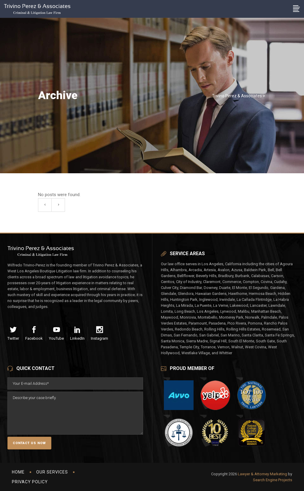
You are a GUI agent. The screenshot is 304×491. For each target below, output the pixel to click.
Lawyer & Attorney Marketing (262, 474)
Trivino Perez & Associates (237, 96)
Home (18, 472)
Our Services (52, 472)
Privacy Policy (30, 481)
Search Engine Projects (272, 480)
